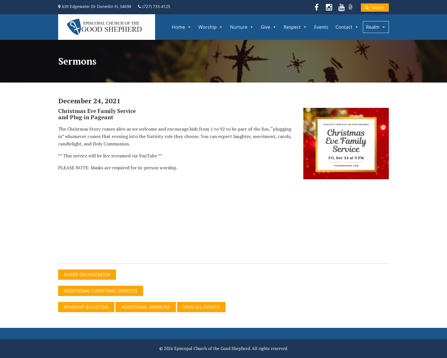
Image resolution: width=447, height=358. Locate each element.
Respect (295, 27)
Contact (347, 27)
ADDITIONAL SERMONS (145, 307)
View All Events (201, 307)
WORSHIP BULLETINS (86, 307)
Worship (210, 27)
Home (181, 27)
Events (321, 27)
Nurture (242, 27)
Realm (376, 27)
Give (269, 27)
